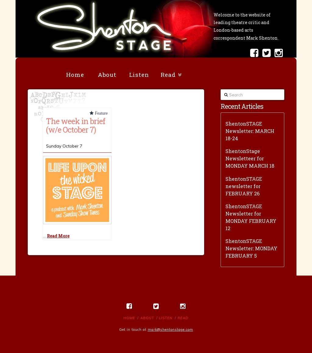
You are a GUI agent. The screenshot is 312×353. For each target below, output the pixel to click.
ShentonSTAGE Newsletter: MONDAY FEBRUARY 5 (251, 248)
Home (129, 318)
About (147, 318)
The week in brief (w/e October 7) (75, 125)
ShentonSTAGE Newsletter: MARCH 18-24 (249, 130)
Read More (58, 236)
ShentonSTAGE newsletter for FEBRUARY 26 (243, 186)
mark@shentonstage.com (170, 329)
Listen (165, 318)
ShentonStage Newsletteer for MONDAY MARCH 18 (249, 158)
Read (183, 318)
